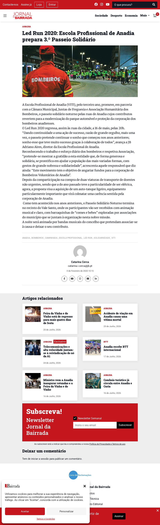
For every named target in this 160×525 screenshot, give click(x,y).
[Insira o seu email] (95, 425)
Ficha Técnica (91, 498)
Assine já (26, 4)
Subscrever (125, 425)
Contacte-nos (10, 4)
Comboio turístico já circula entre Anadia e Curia (118, 383)
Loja (39, 4)
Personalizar (66, 511)
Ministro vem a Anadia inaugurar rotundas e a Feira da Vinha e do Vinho (58, 384)
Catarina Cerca (80, 262)
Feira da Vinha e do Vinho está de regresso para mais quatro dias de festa (58, 318)
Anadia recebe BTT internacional (116, 348)
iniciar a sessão (40, 458)
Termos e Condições (46, 519)
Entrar (52, 4)
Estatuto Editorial (93, 504)
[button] (84, 485)
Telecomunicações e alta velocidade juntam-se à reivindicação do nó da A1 (58, 351)
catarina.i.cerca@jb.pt (80, 265)
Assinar (118, 516)
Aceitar (25, 511)
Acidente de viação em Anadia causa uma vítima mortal (118, 316)
